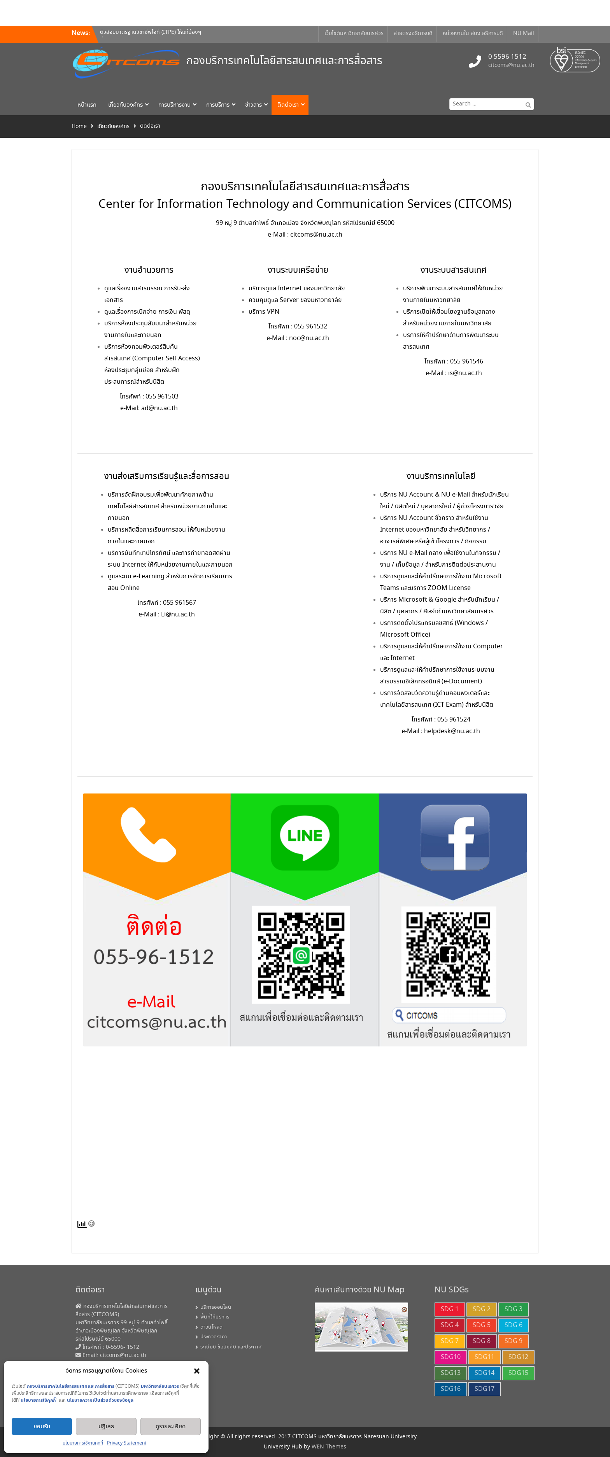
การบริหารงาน (174, 105)
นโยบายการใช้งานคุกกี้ (83, 1443)
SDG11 (484, 1357)
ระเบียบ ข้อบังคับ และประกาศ (231, 1347)
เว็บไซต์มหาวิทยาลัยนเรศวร (354, 33)
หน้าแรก (86, 105)
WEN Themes (329, 1447)
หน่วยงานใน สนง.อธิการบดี (473, 33)
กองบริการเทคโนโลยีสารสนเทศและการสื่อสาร (284, 61)
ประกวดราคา (213, 1337)
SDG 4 (450, 1325)
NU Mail (523, 33)
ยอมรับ (41, 1426)
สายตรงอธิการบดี (413, 33)
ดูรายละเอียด (171, 1426)
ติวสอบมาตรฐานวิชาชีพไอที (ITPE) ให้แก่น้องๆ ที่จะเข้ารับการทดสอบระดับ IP (150, 37)
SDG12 (518, 1357)
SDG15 (518, 1373)
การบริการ (218, 105)
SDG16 (451, 1389)
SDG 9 (513, 1341)
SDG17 (484, 1389)
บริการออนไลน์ (215, 1307)
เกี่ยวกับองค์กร (125, 105)
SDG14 (484, 1373)
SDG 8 (482, 1341)
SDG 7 (450, 1341)
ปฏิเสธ (106, 1426)
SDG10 (451, 1357)
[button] (197, 1371)
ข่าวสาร (253, 105)
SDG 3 (513, 1309)
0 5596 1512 (507, 57)
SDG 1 (450, 1309)
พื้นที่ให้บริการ (215, 1317)
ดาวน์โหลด (211, 1327)
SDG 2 (482, 1309)
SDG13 (451, 1373)
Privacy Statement (126, 1443)
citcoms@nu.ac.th (511, 65)
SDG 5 (482, 1325)
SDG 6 (513, 1325)
